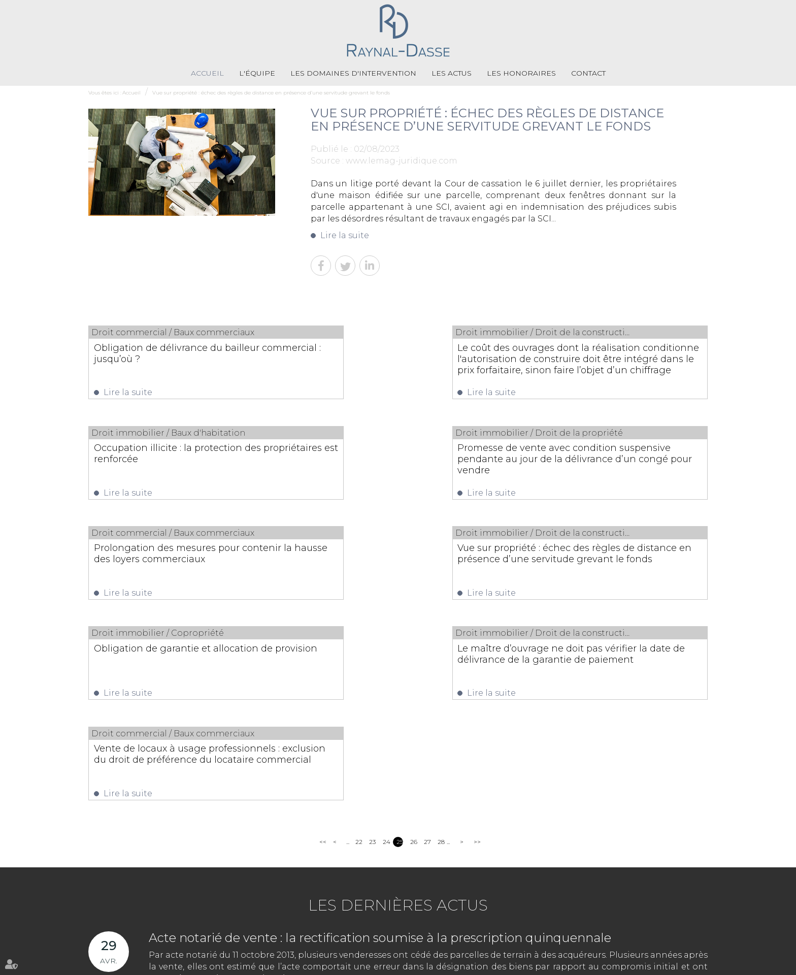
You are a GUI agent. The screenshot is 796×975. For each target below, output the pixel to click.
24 (386, 652)
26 (413, 652)
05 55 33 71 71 (357, 931)
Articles (456, 964)
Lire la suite (344, 236)
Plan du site (367, 964)
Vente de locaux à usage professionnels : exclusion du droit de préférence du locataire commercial (615, 566)
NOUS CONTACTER (664, 903)
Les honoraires (521, 73)
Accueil (207, 73)
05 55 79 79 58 (440, 931)
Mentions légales (415, 964)
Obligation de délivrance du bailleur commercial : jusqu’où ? (176, 353)
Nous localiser (663, 923)
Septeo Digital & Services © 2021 (663, 964)
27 (427, 652)
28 (441, 652)
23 (372, 652)
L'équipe (257, 73)
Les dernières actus (398, 715)
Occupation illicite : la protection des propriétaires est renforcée (614, 353)
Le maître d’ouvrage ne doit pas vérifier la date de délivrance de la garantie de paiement (389, 566)
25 (399, 652)
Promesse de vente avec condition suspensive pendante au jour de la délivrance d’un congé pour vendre (175, 462)
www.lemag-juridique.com (401, 161)
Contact (588, 73)
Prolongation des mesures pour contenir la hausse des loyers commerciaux (385, 462)
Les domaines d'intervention (353, 73)
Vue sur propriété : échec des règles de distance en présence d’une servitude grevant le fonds (271, 93)
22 (358, 652)
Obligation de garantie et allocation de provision (176, 560)
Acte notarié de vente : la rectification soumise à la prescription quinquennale (380, 747)
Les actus (452, 73)
